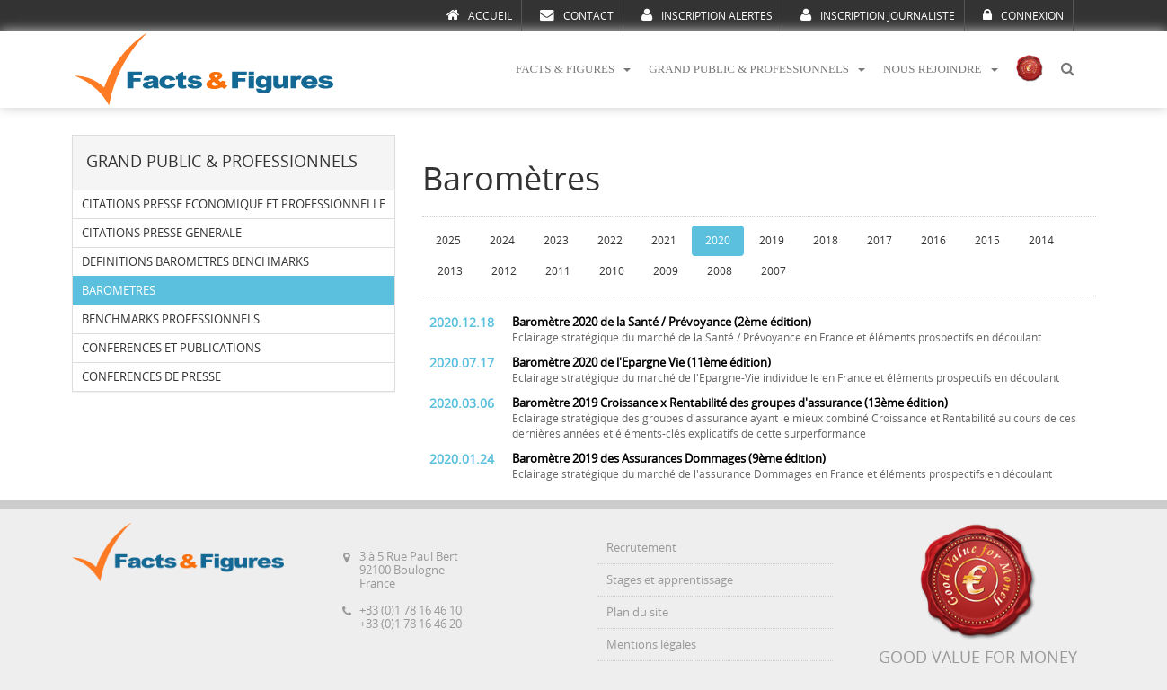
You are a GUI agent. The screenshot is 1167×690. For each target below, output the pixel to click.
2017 (879, 240)
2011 (557, 271)
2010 (611, 271)
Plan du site (637, 612)
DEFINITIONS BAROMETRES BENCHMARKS (195, 262)
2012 (504, 271)
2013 (450, 271)
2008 (719, 271)
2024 (502, 240)
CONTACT (577, 15)
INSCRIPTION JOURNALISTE (877, 15)
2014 (1041, 240)
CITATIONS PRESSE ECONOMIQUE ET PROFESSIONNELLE (233, 204)
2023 (556, 240)
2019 (771, 240)
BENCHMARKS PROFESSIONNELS (171, 319)
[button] (1067, 70)
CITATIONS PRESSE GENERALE (162, 233)
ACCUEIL (479, 15)
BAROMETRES (118, 290)
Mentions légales (651, 644)
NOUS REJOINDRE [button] (940, 68)
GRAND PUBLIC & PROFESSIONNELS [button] (757, 68)
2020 (717, 240)
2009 (665, 271)
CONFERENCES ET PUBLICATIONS (171, 348)
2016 (933, 240)
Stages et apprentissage (669, 580)
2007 (773, 271)
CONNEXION (1023, 15)
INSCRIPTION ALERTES (707, 15)
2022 (610, 240)
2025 (448, 240)
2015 (987, 240)
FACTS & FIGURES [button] (573, 68)
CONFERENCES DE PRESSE (151, 377)
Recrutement (641, 547)
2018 (825, 240)
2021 (663, 240)
